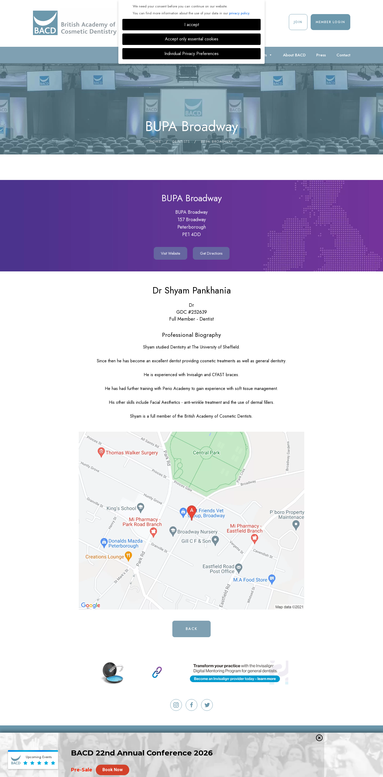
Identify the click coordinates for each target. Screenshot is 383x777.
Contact (343, 55)
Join (298, 22)
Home (155, 141)
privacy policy (239, 13)
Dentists (181, 141)
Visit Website (170, 253)
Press (321, 55)
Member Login (330, 22)
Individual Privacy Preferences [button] (191, 54)
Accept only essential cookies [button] (191, 39)
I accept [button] (191, 25)
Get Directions (211, 253)
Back (191, 628)
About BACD (294, 55)
